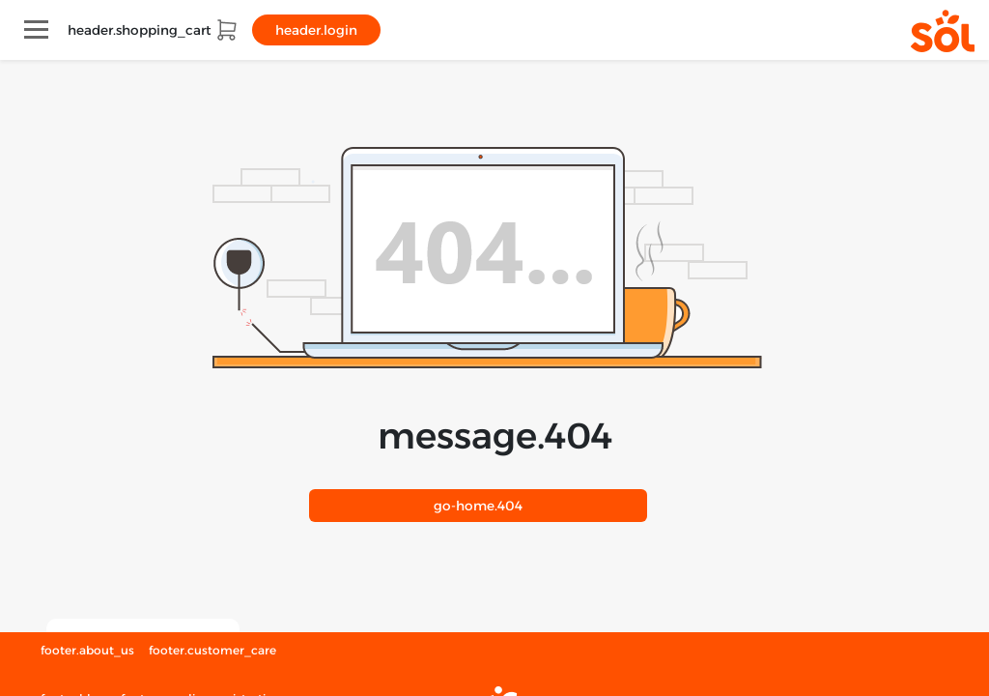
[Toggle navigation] (36, 29)
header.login (316, 30)
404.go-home (478, 505)
